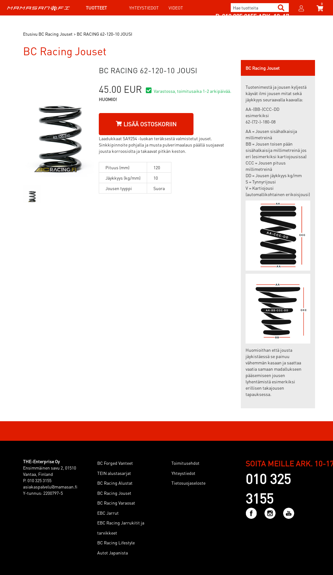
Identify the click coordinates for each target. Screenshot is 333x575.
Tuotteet (96, 7)
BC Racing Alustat (115, 483)
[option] (32, 194)
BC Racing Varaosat (116, 503)
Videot (176, 7)
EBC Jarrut (108, 513)
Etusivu (30, 34)
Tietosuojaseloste (188, 483)
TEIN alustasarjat (114, 473)
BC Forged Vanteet (115, 463)
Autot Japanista (112, 552)
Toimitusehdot (185, 463)
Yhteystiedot (144, 7)
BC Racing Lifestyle (116, 542)
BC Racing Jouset (114, 493)
